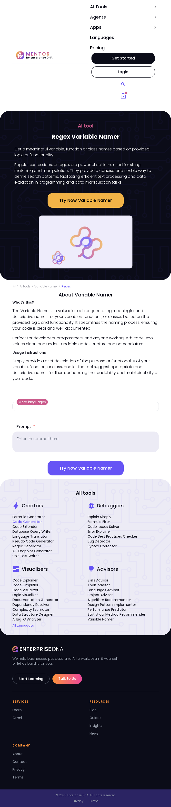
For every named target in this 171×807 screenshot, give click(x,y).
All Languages (23, 626)
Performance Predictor (107, 609)
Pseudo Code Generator (33, 541)
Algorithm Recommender (109, 599)
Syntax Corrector (102, 546)
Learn (17, 710)
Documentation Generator (35, 599)
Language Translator (30, 536)
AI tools (25, 286)
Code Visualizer (25, 590)
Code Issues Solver (103, 526)
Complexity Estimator (30, 609)
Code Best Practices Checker (112, 536)
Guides (95, 717)
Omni (17, 717)
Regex (65, 286)
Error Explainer (99, 531)
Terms (17, 777)
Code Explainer (25, 580)
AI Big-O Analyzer (26, 619)
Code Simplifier (25, 585)
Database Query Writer (32, 531)
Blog (93, 710)
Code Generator (27, 521)
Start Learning (31, 678)
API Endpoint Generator (32, 551)
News (94, 733)
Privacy (18, 769)
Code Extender (25, 526)
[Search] (123, 84)
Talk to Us (67, 678)
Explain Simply (99, 516)
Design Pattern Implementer (112, 604)
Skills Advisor (98, 580)
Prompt (25, 427)
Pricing (97, 48)
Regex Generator (26, 546)
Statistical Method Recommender (116, 614)
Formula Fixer (99, 521)
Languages (102, 37)
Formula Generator (28, 516)
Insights (96, 725)
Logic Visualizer (25, 594)
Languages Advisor (103, 590)
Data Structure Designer (33, 614)
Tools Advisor (99, 585)
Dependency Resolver (31, 604)
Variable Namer (46, 286)
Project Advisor (100, 594)
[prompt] (85, 442)
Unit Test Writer (25, 555)
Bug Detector (99, 541)
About (17, 753)
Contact (19, 761)
